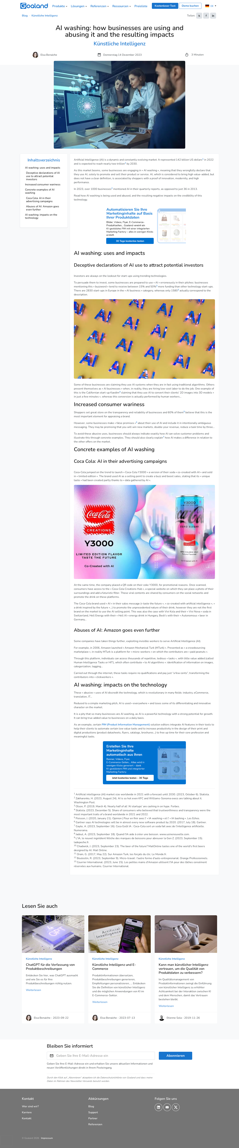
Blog (25, 15)
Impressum (47, 1138)
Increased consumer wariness (42, 184)
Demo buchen (190, 6)
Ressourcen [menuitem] (120, 6)
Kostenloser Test (165, 6)
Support (93, 1112)
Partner (92, 1118)
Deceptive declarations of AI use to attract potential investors (43, 176)
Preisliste (140, 6)
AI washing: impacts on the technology (41, 216)
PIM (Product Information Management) (126, 724)
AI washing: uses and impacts (42, 168)
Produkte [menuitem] (58, 6)
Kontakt (26, 1118)
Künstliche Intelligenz (45, 15)
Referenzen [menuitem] (98, 6)
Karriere (27, 1112)
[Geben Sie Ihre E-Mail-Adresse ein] (105, 1056)
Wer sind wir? (30, 1106)
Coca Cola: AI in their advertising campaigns (39, 199)
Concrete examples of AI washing (39, 191)
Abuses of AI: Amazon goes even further (42, 208)
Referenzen (95, 1124)
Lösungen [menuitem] (77, 6)
